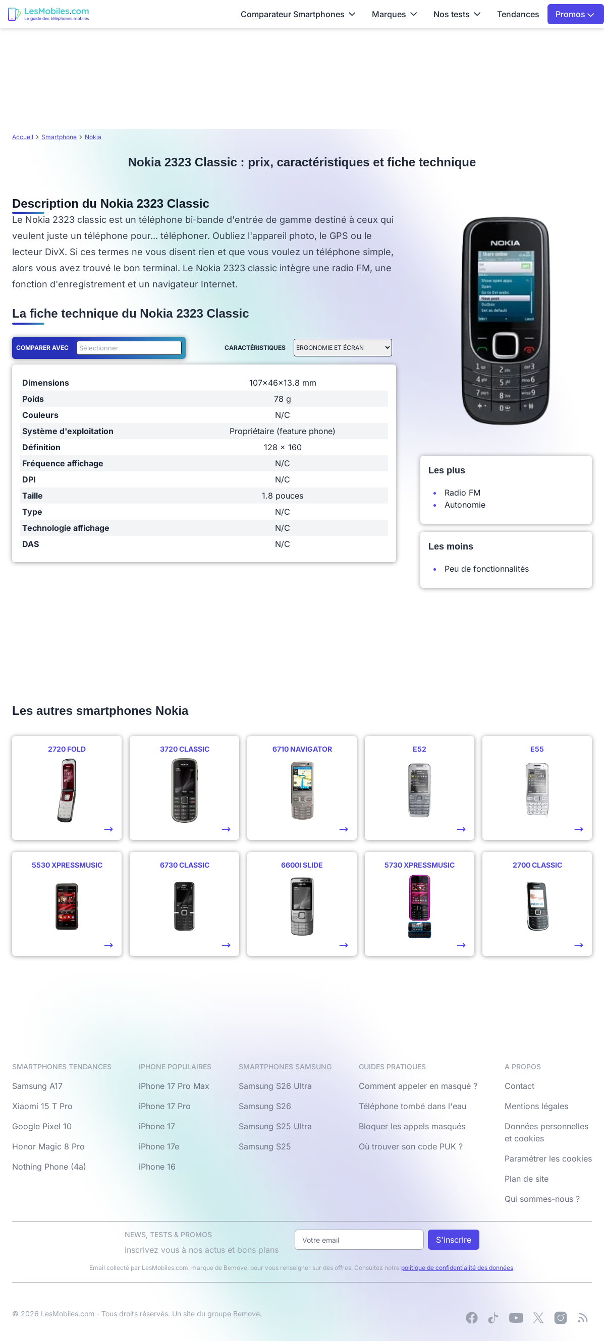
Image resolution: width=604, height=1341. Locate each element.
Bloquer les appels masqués (412, 1126)
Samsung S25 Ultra (275, 1126)
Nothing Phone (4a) (49, 1167)
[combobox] (127, 347)
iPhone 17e (159, 1146)
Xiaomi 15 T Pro (42, 1106)
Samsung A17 (37, 1086)
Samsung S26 (265, 1106)
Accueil (22, 137)
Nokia (93, 137)
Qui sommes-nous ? (542, 1199)
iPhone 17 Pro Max (174, 1086)
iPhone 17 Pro (165, 1106)
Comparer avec (42, 347)
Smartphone (59, 137)
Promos (575, 14)
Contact (519, 1086)
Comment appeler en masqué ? (418, 1086)
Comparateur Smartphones (298, 14)
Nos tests (457, 14)
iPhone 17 (157, 1126)
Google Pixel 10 (42, 1126)
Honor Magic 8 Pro (48, 1146)
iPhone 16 (157, 1167)
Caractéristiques (255, 347)
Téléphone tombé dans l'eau (412, 1106)
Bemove (246, 1313)
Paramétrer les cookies (548, 1158)
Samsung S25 (265, 1146)
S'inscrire (453, 1240)
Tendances (518, 14)
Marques (394, 14)
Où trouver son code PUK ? (411, 1146)
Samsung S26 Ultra (275, 1086)
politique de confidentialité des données (457, 1267)
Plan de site (526, 1179)
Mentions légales (536, 1106)
